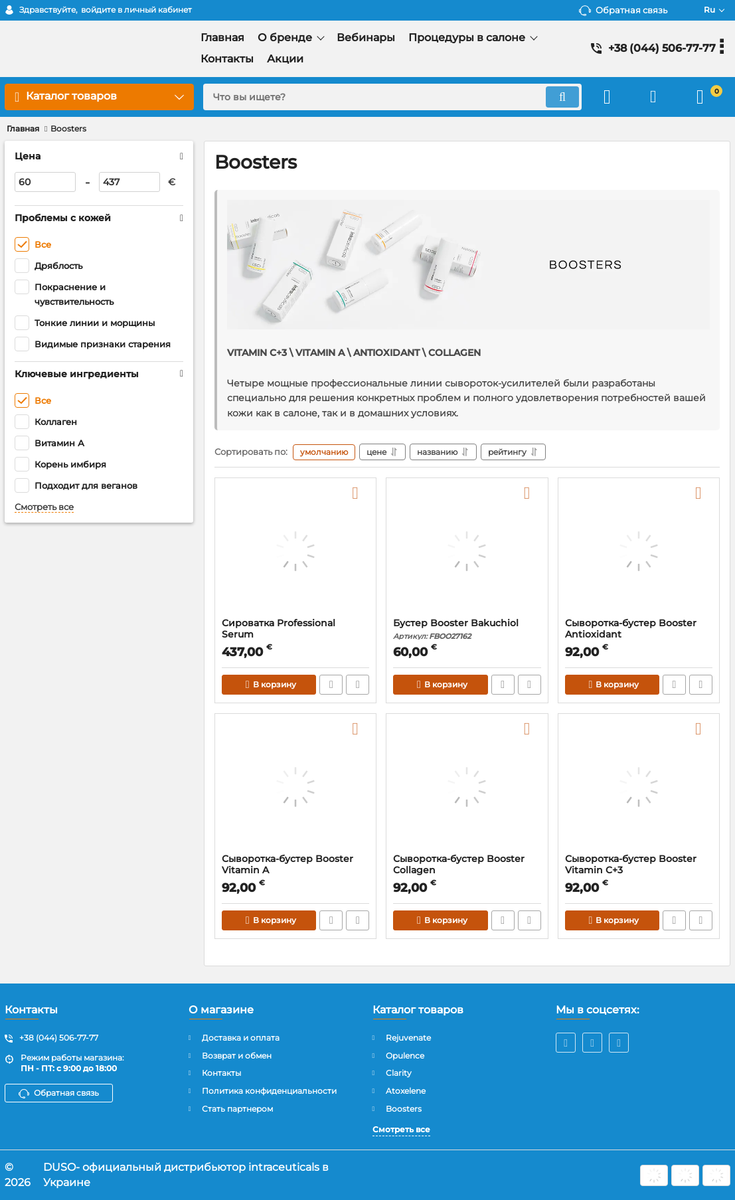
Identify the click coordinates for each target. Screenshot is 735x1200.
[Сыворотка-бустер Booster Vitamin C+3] (638, 787)
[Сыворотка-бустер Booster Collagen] (466, 787)
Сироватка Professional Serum (295, 635)
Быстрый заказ (331, 685)
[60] (45, 182)
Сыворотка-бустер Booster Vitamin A (295, 870)
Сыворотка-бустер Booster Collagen (466, 870)
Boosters (404, 1109)
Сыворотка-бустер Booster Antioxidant (638, 635)
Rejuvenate (408, 1038)
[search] (392, 97)
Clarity (399, 1073)
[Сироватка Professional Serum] (295, 551)
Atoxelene (406, 1091)
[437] (129, 182)
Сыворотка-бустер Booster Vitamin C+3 (638, 870)
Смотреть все (44, 507)
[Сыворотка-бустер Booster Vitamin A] (295, 787)
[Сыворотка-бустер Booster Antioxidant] (638, 551)
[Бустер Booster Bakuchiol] (466, 551)
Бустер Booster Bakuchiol (466, 629)
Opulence (405, 1056)
